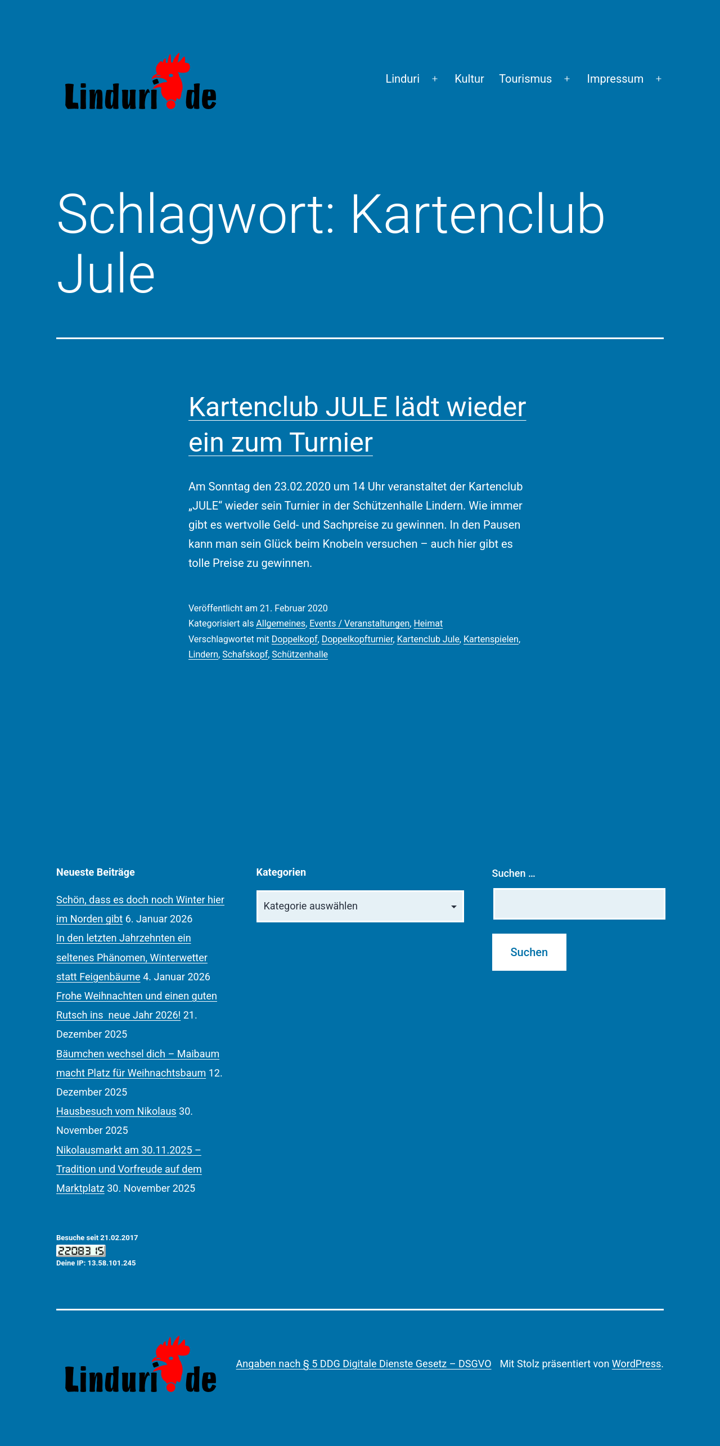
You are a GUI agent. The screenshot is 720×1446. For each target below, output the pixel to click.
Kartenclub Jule (428, 639)
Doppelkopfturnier (357, 639)
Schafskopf (245, 654)
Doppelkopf (295, 639)
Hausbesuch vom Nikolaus (116, 1111)
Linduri (402, 78)
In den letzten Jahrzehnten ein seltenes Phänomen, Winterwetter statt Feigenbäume (132, 957)
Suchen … (514, 873)
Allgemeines (280, 623)
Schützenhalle (300, 654)
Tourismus (525, 78)
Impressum (615, 78)
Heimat (428, 623)
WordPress (636, 1364)
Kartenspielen (491, 639)
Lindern (203, 654)
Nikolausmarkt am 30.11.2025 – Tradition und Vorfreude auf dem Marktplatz (129, 1169)
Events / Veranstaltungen (359, 623)
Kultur (469, 78)
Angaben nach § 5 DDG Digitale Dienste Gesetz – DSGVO (364, 1364)
